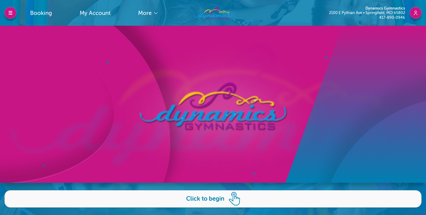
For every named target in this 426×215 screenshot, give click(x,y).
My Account (95, 13)
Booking (41, 13)
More (145, 13)
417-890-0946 (392, 17)
